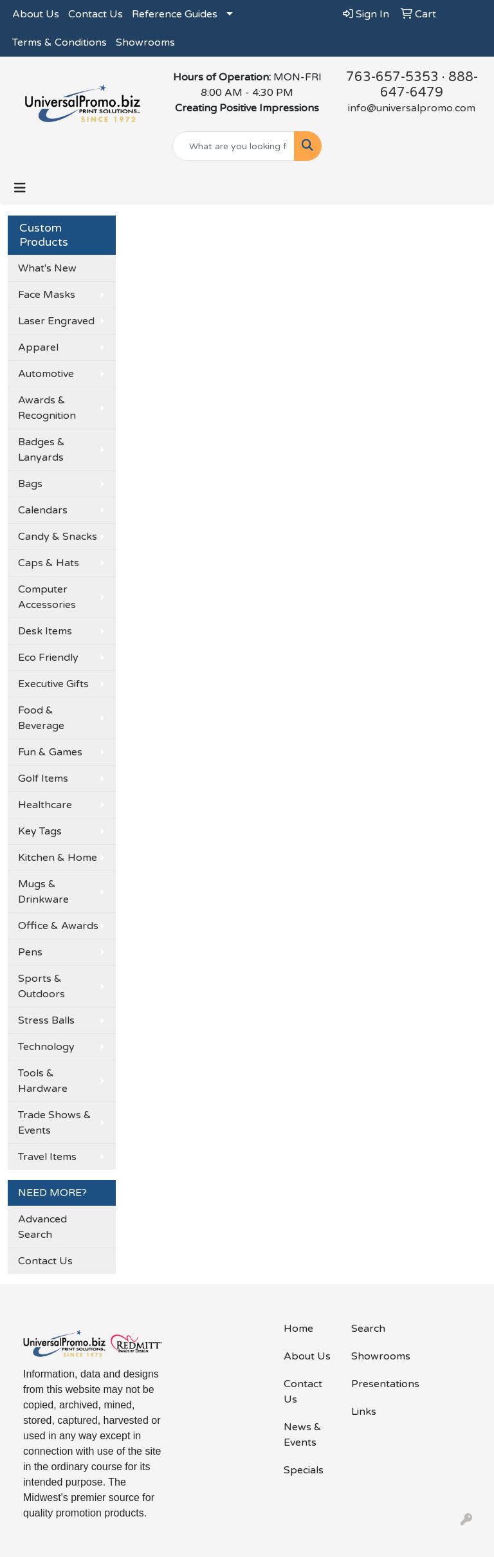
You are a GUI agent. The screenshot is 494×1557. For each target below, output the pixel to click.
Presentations (377, 1383)
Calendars (43, 510)
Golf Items (43, 778)
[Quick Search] (233, 146)
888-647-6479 (429, 84)
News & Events (303, 1435)
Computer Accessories (47, 597)
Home (298, 1328)
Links (363, 1411)
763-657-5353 (392, 77)
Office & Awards (58, 925)
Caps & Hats (48, 563)
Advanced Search (42, 1227)
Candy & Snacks (57, 536)
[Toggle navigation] (19, 188)
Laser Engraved (56, 321)
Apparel (38, 347)
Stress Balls (46, 1020)
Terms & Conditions (59, 42)
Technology (46, 1046)
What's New (47, 268)
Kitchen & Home (57, 857)
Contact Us (95, 14)
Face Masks (46, 294)
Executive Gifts (53, 683)
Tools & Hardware (43, 1081)
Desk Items (45, 631)
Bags (30, 483)
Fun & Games (50, 752)
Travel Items (47, 1156)
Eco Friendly (48, 657)
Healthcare (45, 804)
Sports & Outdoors (41, 986)
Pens (30, 952)
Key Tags (40, 831)
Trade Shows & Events (54, 1123)
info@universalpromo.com (411, 108)
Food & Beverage (41, 718)
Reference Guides (174, 14)
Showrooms (145, 42)
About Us (35, 14)
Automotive (46, 373)
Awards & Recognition (47, 408)
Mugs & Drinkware (43, 892)
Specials (304, 1470)
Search (368, 1328)
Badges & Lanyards (41, 450)
